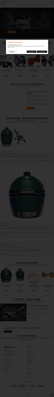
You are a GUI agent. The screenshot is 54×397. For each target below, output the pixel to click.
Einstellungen (12, 51)
